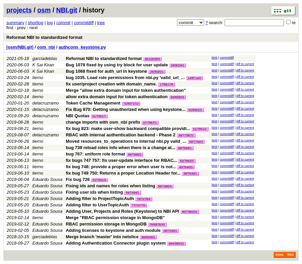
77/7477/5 (138, 205)
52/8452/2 (195, 110)
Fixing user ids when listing (94, 192)
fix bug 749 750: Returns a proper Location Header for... (124, 173)
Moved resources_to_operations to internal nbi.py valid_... (126, 141)
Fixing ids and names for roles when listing (110, 185)
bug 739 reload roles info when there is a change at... (121, 147)
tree (101, 22)
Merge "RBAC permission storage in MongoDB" (115, 217)
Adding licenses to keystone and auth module (113, 230)
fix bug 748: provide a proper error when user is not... (121, 166)
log (50, 22)
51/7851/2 (199, 129)
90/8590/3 (177, 97)
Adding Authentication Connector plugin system (116, 243)
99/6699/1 (148, 237)
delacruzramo (46, 103)
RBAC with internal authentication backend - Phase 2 (120, 134)
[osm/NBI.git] (20, 47)
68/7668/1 (184, 148)
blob (215, 57)
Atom (279, 254)
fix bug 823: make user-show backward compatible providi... (128, 128)
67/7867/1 (150, 122)
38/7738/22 (186, 135)
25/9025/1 (156, 71)
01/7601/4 (99, 180)
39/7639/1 (190, 173)
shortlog (35, 22)
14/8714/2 (194, 78)
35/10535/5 (152, 59)
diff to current (245, 64)
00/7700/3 (196, 141)
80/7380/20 (189, 211)
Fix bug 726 (78, 179)
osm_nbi (46, 47)
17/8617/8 (166, 84)
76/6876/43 (157, 224)
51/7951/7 (99, 116)
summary (15, 22)
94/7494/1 (132, 192)
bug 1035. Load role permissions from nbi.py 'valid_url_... (126, 77)
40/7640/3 (185, 167)
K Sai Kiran (43, 64)
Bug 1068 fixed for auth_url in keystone (106, 71)
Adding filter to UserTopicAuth (97, 204)
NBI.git (66, 10)
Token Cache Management (93, 103)
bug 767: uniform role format (95, 153)
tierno (38, 77)
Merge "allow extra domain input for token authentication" (126, 90)
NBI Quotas (77, 115)
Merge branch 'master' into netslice (102, 236)
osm (44, 10)
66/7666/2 (134, 154)
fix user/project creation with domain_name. (111, 83)
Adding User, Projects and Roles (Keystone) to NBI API (122, 211)
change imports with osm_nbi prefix (103, 122)
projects (19, 10)
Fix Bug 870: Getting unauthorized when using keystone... (126, 109)
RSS (290, 254)
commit (63, 22)
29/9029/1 (177, 65)
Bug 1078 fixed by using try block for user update (117, 64)
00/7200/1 (170, 231)
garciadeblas (45, 58)
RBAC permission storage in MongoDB (106, 223)
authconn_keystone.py (82, 47)
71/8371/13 (131, 103)
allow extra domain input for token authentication (117, 96)
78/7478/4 (143, 199)
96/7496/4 (164, 186)
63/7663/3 (186, 160)
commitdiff (84, 22)
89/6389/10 (176, 243)
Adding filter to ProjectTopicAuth (100, 198)
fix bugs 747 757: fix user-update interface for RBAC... (122, 160)
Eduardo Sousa (48, 179)
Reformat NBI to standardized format (44, 37)
